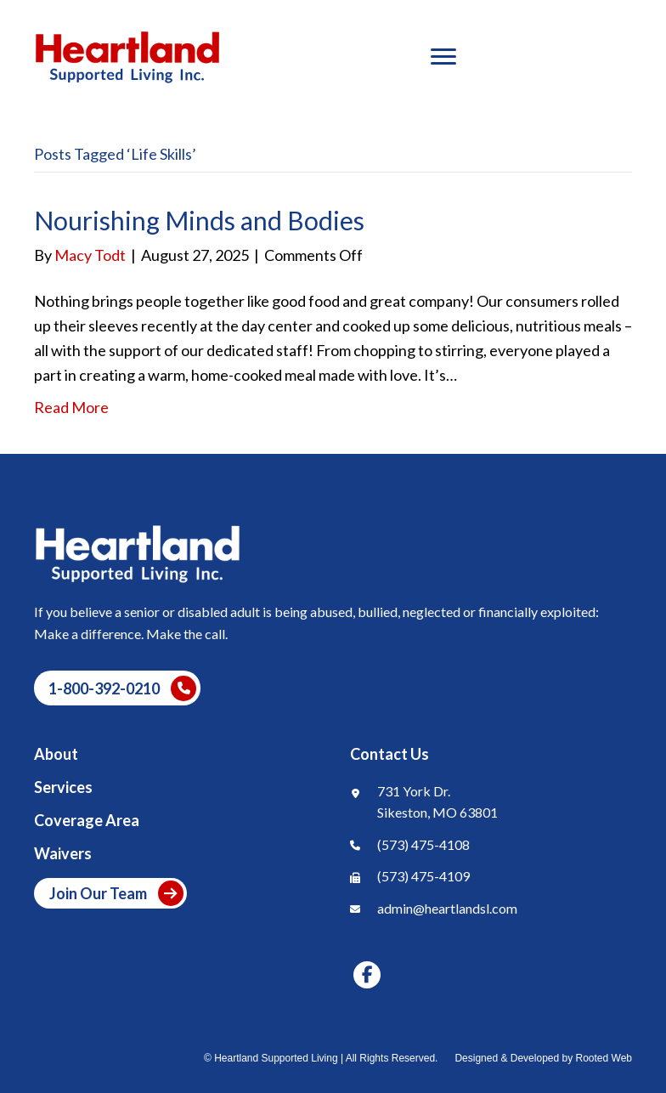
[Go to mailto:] (491, 912)
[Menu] (443, 56)
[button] (117, 688)
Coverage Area (86, 821)
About (56, 754)
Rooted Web (604, 1058)
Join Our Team (116, 893)
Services (63, 787)
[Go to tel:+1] (491, 848)
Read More (71, 407)
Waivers (63, 854)
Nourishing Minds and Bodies (199, 220)
